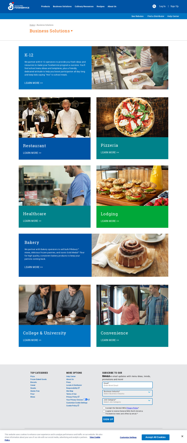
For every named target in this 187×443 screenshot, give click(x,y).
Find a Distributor (156, 16)
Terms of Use (71, 394)
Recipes (99, 6)
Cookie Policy (72, 406)
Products (44, 6)
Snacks (33, 388)
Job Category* (110, 400)
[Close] (182, 438)
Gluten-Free (34, 391)
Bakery (32, 242)
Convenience (114, 333)
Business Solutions (60, 6)
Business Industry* (112, 391)
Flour (32, 394)
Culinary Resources (82, 6)
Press (68, 382)
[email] (127, 385)
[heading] (93, 32)
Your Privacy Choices (78, 400)
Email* (106, 383)
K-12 (29, 55)
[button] (154, 6)
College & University (44, 333)
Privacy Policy (72, 397)
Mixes (32, 397)
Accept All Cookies (156, 438)
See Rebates (137, 16)
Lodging (109, 214)
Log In (162, 6)
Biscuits (33, 382)
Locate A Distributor (74, 385)
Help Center (173, 16)
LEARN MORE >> (34, 82)
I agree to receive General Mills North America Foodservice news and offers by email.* (124, 412)
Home (32, 25)
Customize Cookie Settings (76, 403)
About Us (110, 6)
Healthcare (34, 213)
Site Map (69, 391)
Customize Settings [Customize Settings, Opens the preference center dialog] (128, 439)
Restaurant (34, 145)
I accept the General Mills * (122, 408)
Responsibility (72, 388)
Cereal (32, 385)
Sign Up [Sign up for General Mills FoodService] (174, 6)
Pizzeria (109, 145)
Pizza (32, 376)
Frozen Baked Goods (38, 379)
